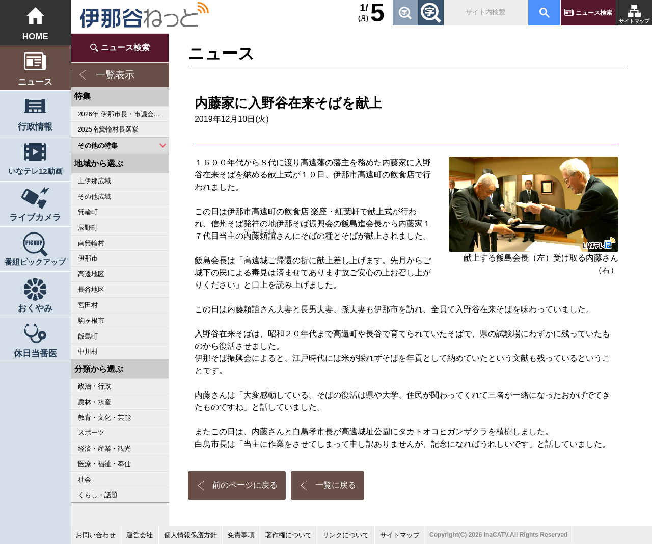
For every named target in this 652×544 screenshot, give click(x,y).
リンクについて (345, 535)
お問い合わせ (96, 535)
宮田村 (88, 305)
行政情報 (35, 127)
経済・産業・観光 (104, 448)
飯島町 (88, 336)
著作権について (288, 535)
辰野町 (88, 227)
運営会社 (139, 535)
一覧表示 (115, 74)
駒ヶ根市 (91, 320)
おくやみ (35, 308)
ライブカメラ (35, 217)
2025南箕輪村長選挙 (108, 129)
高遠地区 (91, 274)
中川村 (88, 351)
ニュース (35, 82)
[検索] (485, 12)
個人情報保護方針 (190, 535)
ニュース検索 (594, 12)
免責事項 (241, 535)
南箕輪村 (91, 243)
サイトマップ (634, 21)
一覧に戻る (335, 485)
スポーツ (91, 432)
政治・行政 (94, 386)
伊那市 (88, 258)
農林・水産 (94, 402)
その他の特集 (98, 145)
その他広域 (94, 196)
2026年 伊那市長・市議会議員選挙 (123, 114)
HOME (35, 36)
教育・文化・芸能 (104, 417)
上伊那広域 (94, 181)
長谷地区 (91, 289)
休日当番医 (35, 353)
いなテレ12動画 (35, 171)
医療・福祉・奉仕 (104, 464)
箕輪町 (88, 212)
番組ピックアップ (35, 261)
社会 (84, 479)
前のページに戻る (245, 485)
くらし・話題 (98, 495)
